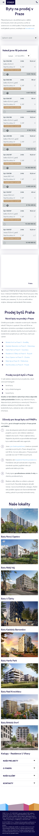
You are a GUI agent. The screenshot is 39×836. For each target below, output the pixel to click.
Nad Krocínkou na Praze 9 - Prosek (17, 365)
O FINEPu (7, 768)
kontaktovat (30, 28)
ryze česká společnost (17, 446)
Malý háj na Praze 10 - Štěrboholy (17, 361)
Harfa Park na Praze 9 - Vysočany (17, 350)
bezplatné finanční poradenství (25, 460)
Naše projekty (10, 761)
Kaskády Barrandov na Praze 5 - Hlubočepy (20, 346)
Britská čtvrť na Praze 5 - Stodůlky (17, 342)
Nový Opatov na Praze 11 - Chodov (18, 357)
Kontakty (8, 783)
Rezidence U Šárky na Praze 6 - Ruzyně (19, 353)
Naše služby (9, 776)
